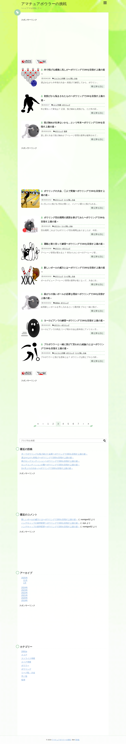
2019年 (24, 600)
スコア (24, 655)
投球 (65, 131)
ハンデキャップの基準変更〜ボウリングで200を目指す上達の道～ (50, 523)
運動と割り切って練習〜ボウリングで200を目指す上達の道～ (74, 244)
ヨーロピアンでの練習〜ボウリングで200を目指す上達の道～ (74, 320)
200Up (57, 303)
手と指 (24, 676)
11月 (25, 580)
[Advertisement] (63, 38)
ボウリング (66, 105)
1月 (24, 583)
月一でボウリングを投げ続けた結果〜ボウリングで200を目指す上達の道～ (54, 454)
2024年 (24, 587)
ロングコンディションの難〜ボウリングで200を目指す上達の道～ (50, 465)
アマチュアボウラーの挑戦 (44, 4)
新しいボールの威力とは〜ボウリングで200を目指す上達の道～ (49, 519)
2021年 (24, 595)
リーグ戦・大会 (71, 78)
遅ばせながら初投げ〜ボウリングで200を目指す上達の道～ (47, 458)
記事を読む (98, 86)
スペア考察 (57, 105)
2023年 (24, 590)
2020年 (24, 598)
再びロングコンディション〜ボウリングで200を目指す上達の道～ (50, 461)
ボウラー (57, 226)
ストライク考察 (59, 78)
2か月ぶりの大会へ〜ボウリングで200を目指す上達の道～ (47, 468)
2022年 (24, 593)
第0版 (77, 740)
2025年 (24, 578)
